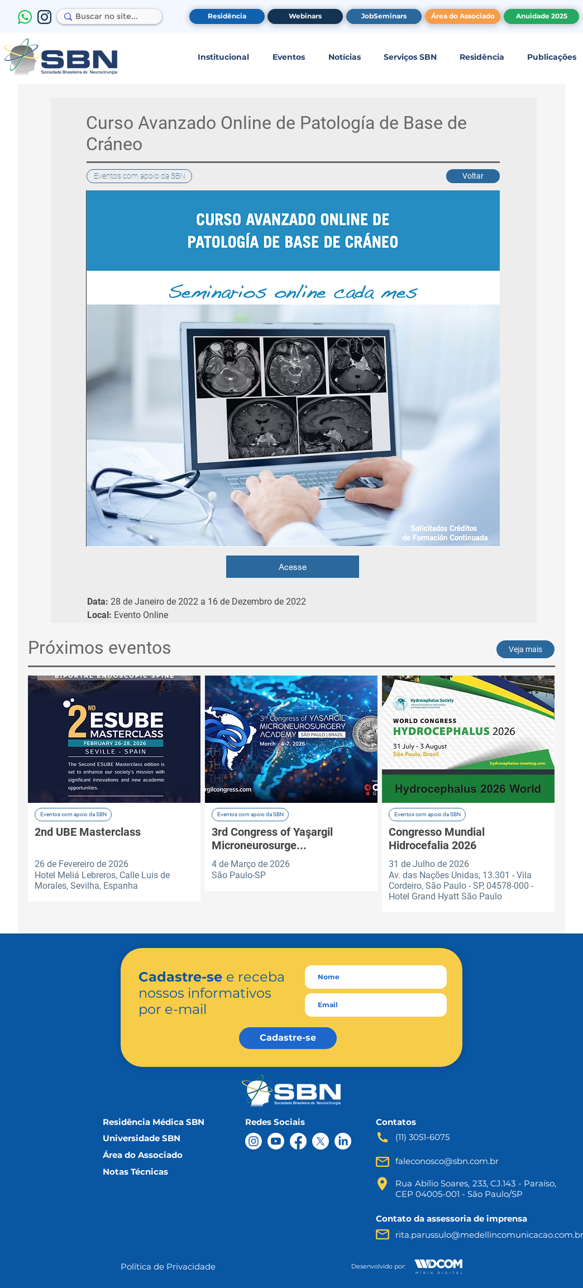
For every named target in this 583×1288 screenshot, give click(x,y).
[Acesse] (292, 567)
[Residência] (227, 16)
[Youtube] (275, 1141)
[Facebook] (298, 1141)
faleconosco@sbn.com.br (447, 1161)
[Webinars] (305, 16)
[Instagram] (253, 1141)
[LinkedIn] (342, 1141)
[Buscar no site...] (106, 17)
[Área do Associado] (462, 16)
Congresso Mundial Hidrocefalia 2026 (437, 838)
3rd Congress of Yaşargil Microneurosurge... (272, 838)
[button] (223, 57)
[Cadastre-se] (288, 1038)
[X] (320, 1141)
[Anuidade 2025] (541, 16)
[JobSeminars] (384, 16)
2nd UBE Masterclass (88, 832)
